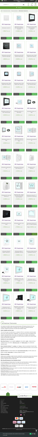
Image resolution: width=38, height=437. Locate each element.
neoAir (27, 341)
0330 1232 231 (25, 410)
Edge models (10, 352)
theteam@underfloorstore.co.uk (28, 411)
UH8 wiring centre (16, 342)
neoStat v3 (18, 341)
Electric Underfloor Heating (24, 408)
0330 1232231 (36, 1)
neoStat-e (15, 346)
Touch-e (20, 346)
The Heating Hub (23, 405)
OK (30, 433)
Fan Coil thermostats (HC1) (23, 350)
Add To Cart (9, 38)
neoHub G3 (16, 333)
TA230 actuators (25, 342)
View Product (4, 38)
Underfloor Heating (22, 406)
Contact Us (32, 0)
